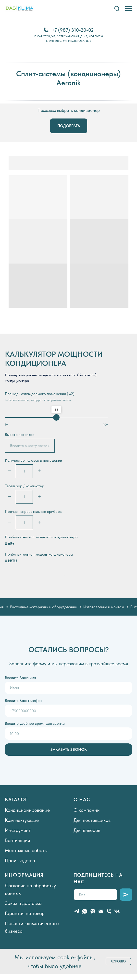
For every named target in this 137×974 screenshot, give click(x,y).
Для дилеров (87, 830)
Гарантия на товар (25, 913)
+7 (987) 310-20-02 (73, 30)
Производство (20, 860)
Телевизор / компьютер (24, 486)
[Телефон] (109, 911)
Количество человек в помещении (33, 460)
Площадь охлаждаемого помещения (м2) (40, 393)
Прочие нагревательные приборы (33, 511)
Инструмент (18, 830)
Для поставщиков (92, 820)
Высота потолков (19, 434)
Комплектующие (22, 820)
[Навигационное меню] (128, 8)
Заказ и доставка (23, 903)
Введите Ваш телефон (23, 700)
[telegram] (77, 911)
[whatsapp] (85, 911)
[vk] (117, 911)
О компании (87, 810)
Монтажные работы (26, 850)
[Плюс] (39, 471)
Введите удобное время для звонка (35, 723)
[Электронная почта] (101, 911)
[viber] (93, 911)
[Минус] (9, 471)
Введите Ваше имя (20, 677)
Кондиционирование (27, 810)
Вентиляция (17, 840)
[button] (117, 8)
